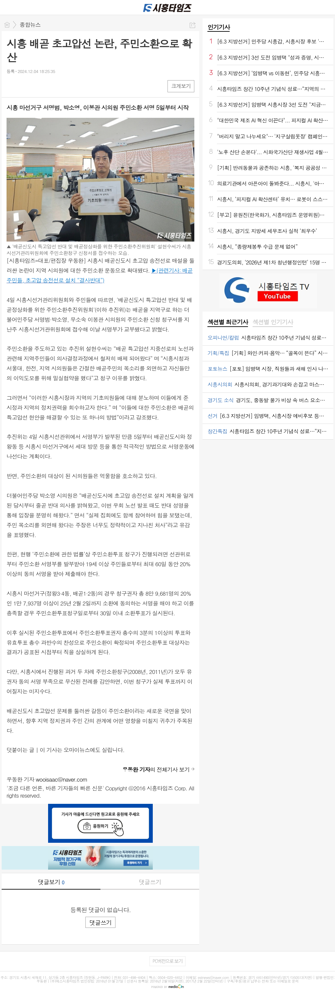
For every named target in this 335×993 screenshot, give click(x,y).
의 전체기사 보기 (156, 769)
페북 (12, 86)
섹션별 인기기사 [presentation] (273, 322)
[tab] (227, 322)
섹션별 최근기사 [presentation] (227, 322)
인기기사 (218, 27)
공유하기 (192, 25)
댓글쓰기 (150, 882)
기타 (51, 86)
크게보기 (181, 86)
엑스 (25, 86)
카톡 (38, 86)
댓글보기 (51, 882)
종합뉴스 (30, 24)
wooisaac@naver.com (61, 779)
